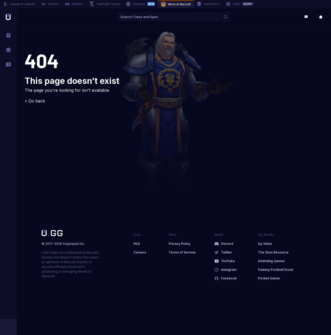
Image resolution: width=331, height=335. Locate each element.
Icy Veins (265, 244)
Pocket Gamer (269, 278)
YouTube (228, 261)
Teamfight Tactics (104, 4)
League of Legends (19, 4)
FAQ (136, 244)
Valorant (50, 4)
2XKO (239, 4)
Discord (227, 244)
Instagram (228, 270)
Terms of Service (182, 252)
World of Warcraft (176, 4)
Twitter (226, 252)
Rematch (74, 4)
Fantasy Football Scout (275, 270)
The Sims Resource (273, 252)
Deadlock (140, 4)
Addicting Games (271, 261)
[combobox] (168, 16)
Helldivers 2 (208, 4)
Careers (139, 252)
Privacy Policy (179, 244)
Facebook (229, 278)
